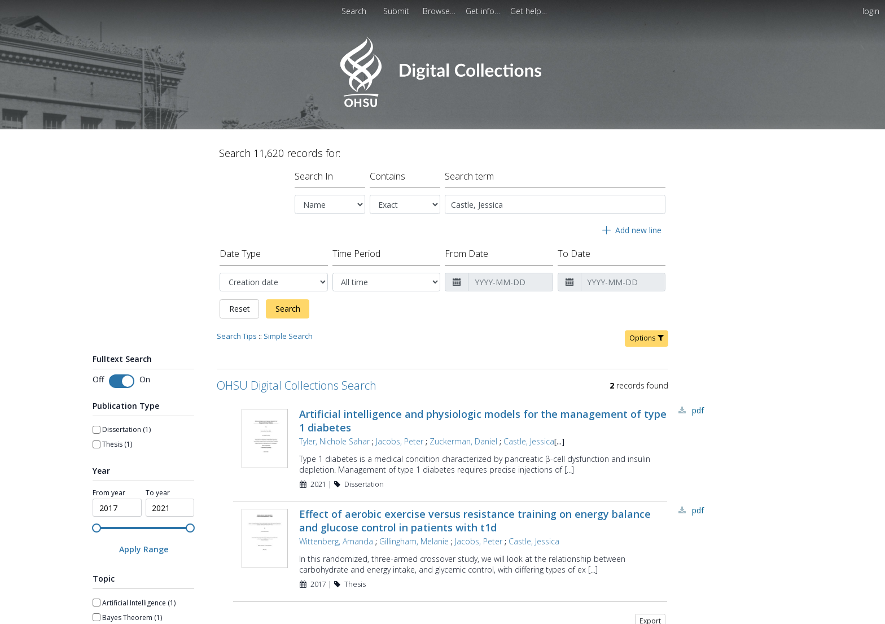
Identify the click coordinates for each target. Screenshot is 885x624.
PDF (698, 405)
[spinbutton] (117, 503)
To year (158, 488)
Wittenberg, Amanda (336, 536)
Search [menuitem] (353, 11)
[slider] (96, 523)
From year (109, 488)
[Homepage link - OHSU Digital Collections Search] (442, 104)
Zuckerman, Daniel (463, 436)
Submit (397, 11)
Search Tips (237, 331)
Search (287, 304)
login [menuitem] (870, 11)
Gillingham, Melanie (414, 536)
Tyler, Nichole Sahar (334, 436)
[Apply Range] (143, 544)
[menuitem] (397, 11)
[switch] (121, 376)
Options (646, 333)
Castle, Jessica (528, 436)
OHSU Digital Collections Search (296, 381)
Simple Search (288, 331)
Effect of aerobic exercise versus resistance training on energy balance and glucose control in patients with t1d (475, 516)
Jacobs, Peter (399, 436)
